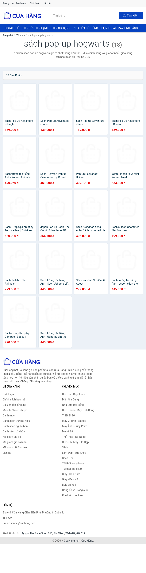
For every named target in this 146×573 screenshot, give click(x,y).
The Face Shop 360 (41, 533)
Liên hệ (47, 3)
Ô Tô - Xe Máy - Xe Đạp (75, 442)
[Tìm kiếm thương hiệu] (84, 15)
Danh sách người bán (15, 426)
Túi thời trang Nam (73, 463)
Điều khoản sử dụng (14, 404)
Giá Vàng (59, 533)
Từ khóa (20, 35)
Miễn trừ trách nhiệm (15, 410)
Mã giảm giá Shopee (15, 447)
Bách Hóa (68, 458)
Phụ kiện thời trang (73, 495)
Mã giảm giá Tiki (12, 436)
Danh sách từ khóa (14, 431)
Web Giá (70, 533)
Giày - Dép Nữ (70, 479)
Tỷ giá (25, 533)
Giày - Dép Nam (71, 474)
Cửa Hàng (87, 540)
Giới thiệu (35, 3)
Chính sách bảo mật (14, 399)
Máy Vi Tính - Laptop (74, 420)
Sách (65, 447)
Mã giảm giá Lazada (15, 442)
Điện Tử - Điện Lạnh (35, 28)
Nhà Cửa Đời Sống (86, 28)
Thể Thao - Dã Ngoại (74, 436)
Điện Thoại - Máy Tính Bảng (119, 28)
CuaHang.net (71, 540)
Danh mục (21, 3)
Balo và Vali (69, 484)
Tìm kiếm (131, 15)
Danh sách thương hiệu (16, 420)
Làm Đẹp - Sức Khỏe (74, 452)
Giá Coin (81, 533)
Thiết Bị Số (68, 415)
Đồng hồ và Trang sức (75, 490)
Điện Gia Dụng (61, 28)
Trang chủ (8, 3)
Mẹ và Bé (67, 431)
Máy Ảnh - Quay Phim (74, 426)
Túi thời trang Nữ (72, 468)
